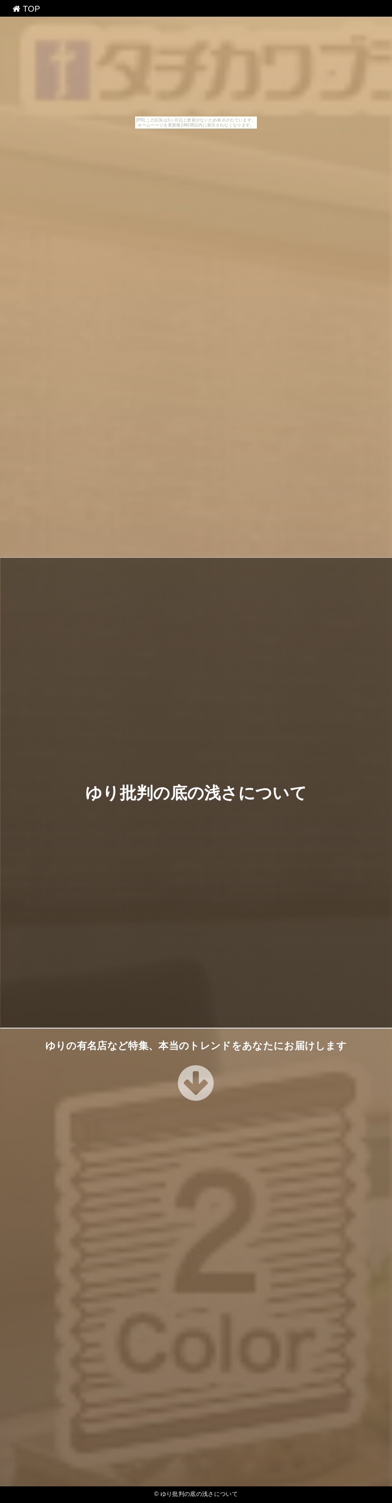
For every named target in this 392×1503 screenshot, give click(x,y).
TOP (26, 8)
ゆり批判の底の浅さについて (196, 792)
